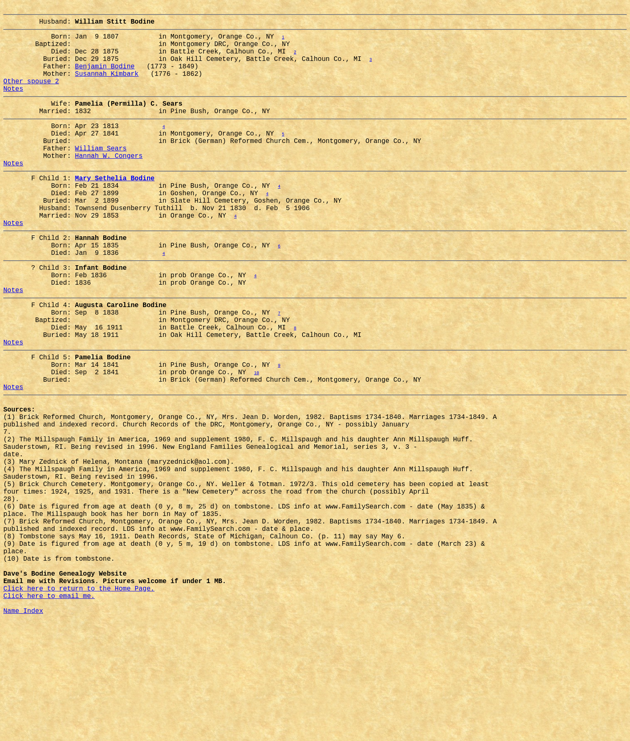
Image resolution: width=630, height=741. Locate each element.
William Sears (101, 174)
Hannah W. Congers (109, 183)
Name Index (23, 729)
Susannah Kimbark (107, 86)
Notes (13, 104)
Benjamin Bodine (105, 77)
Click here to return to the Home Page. (79, 702)
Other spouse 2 (31, 95)
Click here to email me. (49, 711)
